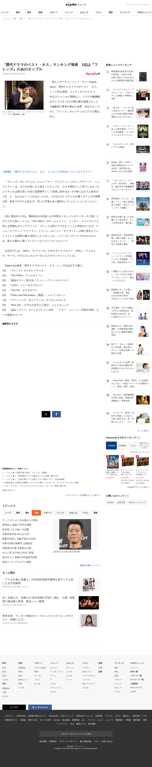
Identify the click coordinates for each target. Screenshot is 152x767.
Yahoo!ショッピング (137, 502)
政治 (4, 676)
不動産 (128, 720)
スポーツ (54, 12)
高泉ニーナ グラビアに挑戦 (16, 562)
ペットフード (62, 724)
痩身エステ (81, 724)
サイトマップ (136, 687)
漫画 (111, 12)
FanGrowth (53, 716)
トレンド (69, 12)
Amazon (110, 502)
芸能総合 (22, 668)
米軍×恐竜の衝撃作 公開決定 (17, 543)
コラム (98, 12)
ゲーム (53, 676)
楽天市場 (121, 502)
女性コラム (87, 672)
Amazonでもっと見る (137, 487)
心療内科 (99, 716)
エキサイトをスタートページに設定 (76, 734)
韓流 (20, 684)
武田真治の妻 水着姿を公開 (16, 548)
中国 (4, 692)
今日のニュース (144, 12)
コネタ (69, 672)
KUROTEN (21, 716)
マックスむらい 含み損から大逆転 (20, 520)
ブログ (118, 716)
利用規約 (52, 741)
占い (84, 720)
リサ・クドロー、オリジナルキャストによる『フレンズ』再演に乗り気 (35, 486)
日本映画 (122, 446)
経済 (4, 672)
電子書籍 (92, 724)
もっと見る (144, 430)
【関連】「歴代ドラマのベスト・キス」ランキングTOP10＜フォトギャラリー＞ (47, 171)
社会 (4, 668)
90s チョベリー (89, 684)
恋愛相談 (75, 720)
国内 (18, 12)
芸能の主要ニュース (90, 565)
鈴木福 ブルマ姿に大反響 (15, 529)
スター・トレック (69, 310)
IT (51, 680)
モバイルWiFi (45, 720)
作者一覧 (134, 672)
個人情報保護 (85, 741)
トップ (8, 513)
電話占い (126, 716)
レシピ (100, 720)
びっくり (70, 668)
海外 (29, 12)
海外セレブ (23, 680)
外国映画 (111, 446)
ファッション (56, 687)
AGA (72, 724)
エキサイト (146, 4)
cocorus (56, 720)
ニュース (5, 12)
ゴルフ (37, 680)
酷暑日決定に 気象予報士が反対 (19, 538)
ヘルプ (133, 692)
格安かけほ (32, 720)
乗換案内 (119, 720)
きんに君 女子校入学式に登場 (17, 552)
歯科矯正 (137, 720)
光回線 (23, 720)
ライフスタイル (89, 676)
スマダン (86, 668)
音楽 (20, 676)
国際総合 (6, 688)
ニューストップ (132, 4)
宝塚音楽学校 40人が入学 (15, 534)
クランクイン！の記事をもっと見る (83, 495)
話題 (100, 672)
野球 (36, 672)
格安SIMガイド (11, 720)
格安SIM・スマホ (140, 716)
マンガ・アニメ (57, 672)
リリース (134, 668)
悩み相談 (66, 720)
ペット (69, 680)
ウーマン (91, 720)
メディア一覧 (136, 676)
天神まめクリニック (84, 716)
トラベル (86, 680)
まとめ (5, 680)
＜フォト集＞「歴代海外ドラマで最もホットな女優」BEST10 (31, 476)
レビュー (54, 668)
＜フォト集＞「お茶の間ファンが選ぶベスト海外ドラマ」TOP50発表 (34, 479)
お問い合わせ (107, 741)
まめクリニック (67, 716)
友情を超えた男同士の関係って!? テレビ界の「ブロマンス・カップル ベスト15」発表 (42, 482)
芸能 (40, 12)
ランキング (125, 12)
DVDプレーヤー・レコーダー (144, 445)
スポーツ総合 (40, 668)
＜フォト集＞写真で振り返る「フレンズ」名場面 (26, 472)
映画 (20, 672)
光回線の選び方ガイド (37, 716)
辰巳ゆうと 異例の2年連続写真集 (19, 557)
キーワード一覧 (137, 680)
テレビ (133, 446)
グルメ (53, 684)
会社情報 (43, 741)
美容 (145, 720)
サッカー (38, 676)
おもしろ (84, 12)
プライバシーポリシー (68, 741)
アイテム (108, 716)
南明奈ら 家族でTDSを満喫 (16, 525)
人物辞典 (134, 684)
